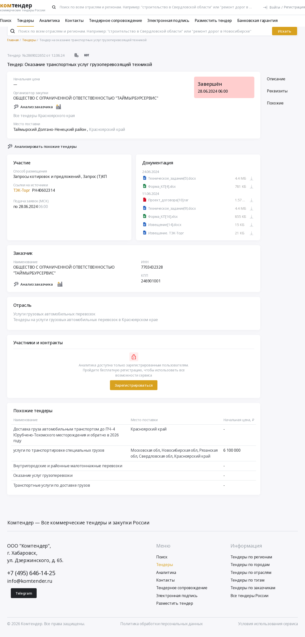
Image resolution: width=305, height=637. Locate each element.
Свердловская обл (156, 460)
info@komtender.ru (29, 585)
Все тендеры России (249, 599)
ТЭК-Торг (21, 194)
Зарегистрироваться (134, 389)
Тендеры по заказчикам (252, 592)
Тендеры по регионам (251, 561)
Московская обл (145, 454)
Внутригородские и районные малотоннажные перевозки (67, 469)
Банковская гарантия (257, 20)
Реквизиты (277, 95)
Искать (284, 35)
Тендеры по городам (249, 568)
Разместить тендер (213, 20)
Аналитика (49, 20)
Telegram (23, 597)
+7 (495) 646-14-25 (31, 577)
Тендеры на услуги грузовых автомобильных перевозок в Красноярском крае (85, 323)
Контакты (74, 20)
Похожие (275, 107)
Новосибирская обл (180, 454)
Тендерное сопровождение (115, 20)
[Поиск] (54, 7)
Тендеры (25, 20)
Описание (276, 83)
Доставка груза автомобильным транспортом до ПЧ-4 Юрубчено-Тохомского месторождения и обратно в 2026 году (66, 438)
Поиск (5, 20)
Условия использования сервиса (268, 628)
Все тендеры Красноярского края (44, 119)
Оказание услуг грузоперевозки (43, 479)
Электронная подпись (168, 20)
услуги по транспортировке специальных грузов (58, 454)
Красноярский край (107, 133)
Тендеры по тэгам (247, 584)
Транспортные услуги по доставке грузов (51, 489)
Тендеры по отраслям (250, 576)
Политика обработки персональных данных (161, 628)
